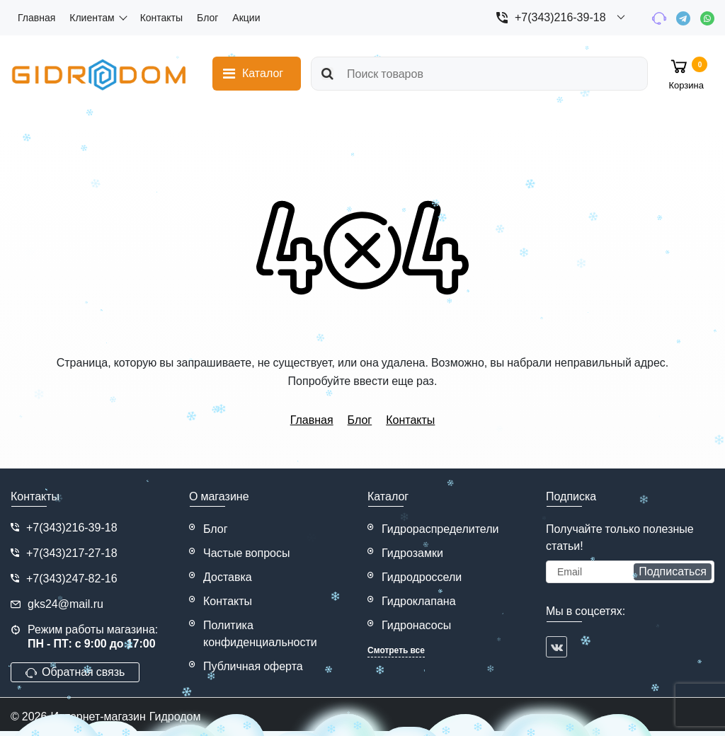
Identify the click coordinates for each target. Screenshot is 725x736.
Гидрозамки (412, 553)
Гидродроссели (422, 577)
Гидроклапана (419, 601)
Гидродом (175, 716)
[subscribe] (630, 571)
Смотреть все (396, 650)
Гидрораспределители (440, 529)
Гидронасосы (416, 625)
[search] (479, 74)
